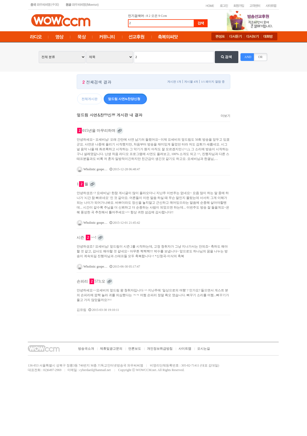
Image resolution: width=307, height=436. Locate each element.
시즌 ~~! (86, 237)
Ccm (164, 16)
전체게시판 (89, 99)
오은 (154, 16)
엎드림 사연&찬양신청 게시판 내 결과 (109, 115)
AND (247, 57)
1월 (82, 184)
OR (260, 57)
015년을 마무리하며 (96, 130)
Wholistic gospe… (92, 169)
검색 (226, 57)
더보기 (225, 116)
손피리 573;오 (91, 281)
